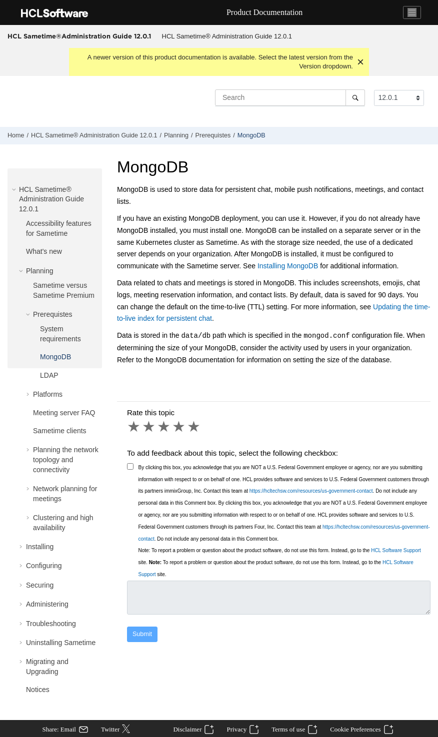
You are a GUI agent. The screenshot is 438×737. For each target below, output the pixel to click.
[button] (15, 189)
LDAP (49, 375)
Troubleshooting (51, 624)
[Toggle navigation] (412, 12)
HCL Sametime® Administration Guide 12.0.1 (227, 36)
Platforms (47, 394)
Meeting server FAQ (64, 413)
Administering (47, 604)
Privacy (236, 729)
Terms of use (288, 729)
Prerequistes (213, 135)
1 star (134, 427)
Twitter (110, 729)
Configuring (44, 566)
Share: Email (59, 729)
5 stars (194, 427)
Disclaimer (187, 729)
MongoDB (252, 135)
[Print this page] (430, 137)
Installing (40, 547)
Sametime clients (59, 431)
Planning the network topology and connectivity (65, 459)
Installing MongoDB (288, 266)
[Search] (355, 97)
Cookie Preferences (355, 729)
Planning (176, 135)
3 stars (164, 427)
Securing (40, 585)
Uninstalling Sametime (61, 643)
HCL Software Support (396, 550)
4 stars (179, 427)
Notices (38, 690)
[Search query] (290, 97)
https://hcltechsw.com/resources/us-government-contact (311, 491)
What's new (44, 251)
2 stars (149, 427)
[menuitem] (227, 36)
